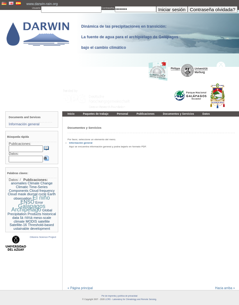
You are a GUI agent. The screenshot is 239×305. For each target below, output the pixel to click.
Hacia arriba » (225, 288)
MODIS (31, 221)
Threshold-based (41, 225)
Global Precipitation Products (29, 212)
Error (39, 202)
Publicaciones (146, 113)
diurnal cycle (36, 194)
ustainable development (31, 228)
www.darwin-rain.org (42, 4)
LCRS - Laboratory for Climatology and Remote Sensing (130, 299)
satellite (44, 221)
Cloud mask (17, 194)
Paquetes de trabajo (96, 113)
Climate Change (40, 183)
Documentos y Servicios (178, 113)
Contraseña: (108, 8)
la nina (26, 217)
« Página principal (80, 288)
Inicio (71, 113)
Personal (122, 113)
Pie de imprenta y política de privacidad (119, 296)
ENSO (28, 202)
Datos (206, 113)
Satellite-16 (18, 225)
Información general (80, 142)
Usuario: (36, 8)
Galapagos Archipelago (28, 208)
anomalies (19, 183)
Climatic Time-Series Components (28, 188)
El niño (41, 198)
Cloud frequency (42, 190)
